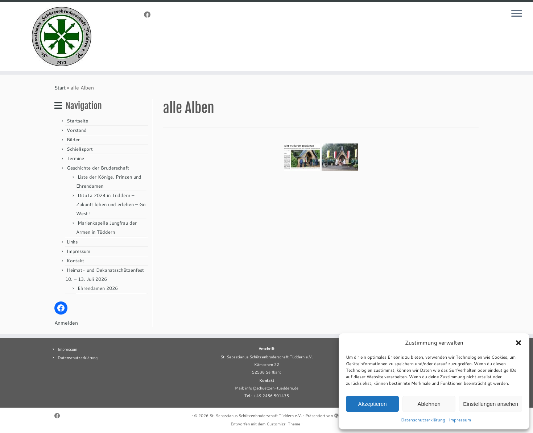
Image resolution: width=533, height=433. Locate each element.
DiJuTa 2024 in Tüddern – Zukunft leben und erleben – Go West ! (111, 204)
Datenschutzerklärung (423, 420)
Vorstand (77, 130)
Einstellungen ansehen (490, 404)
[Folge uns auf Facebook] (149, 14)
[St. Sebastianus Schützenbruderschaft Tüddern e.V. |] (61, 36)
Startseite (77, 120)
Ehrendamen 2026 (98, 288)
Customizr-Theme (283, 424)
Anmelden (66, 322)
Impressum (460, 420)
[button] (518, 342)
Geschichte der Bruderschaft (98, 168)
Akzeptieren (372, 404)
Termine (75, 158)
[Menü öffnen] (516, 13)
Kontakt (75, 260)
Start (60, 87)
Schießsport (80, 149)
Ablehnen (428, 404)
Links (72, 241)
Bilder (73, 139)
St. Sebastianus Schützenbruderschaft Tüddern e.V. (256, 416)
